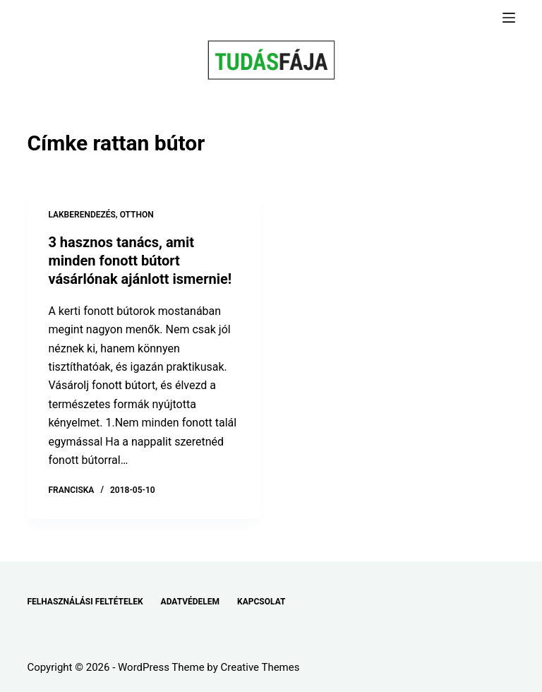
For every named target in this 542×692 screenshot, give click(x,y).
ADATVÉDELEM (190, 602)
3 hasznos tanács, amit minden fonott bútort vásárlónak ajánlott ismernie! (139, 260)
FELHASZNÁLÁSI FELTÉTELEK (85, 602)
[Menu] (508, 17)
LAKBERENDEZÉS (81, 215)
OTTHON (137, 215)
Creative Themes (260, 667)
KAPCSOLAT (261, 602)
